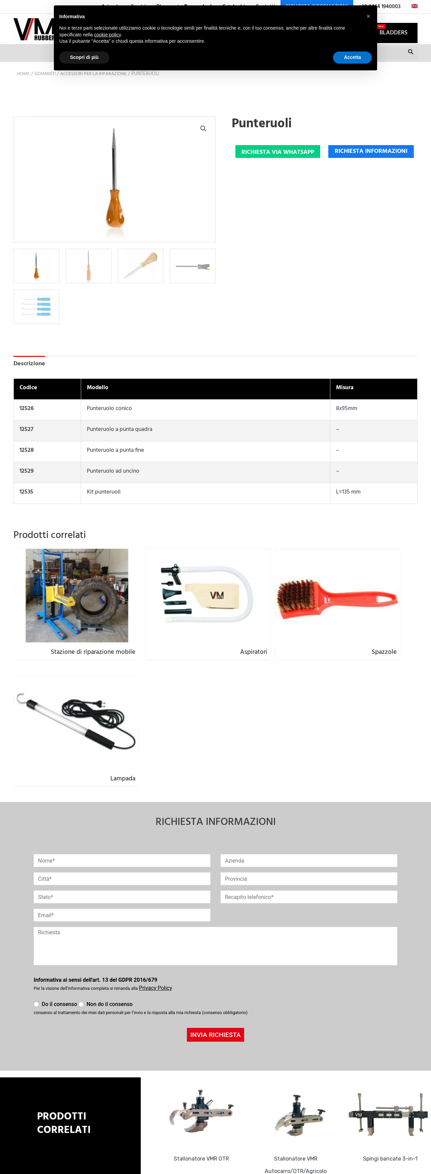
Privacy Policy (166, 1112)
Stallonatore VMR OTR (205, 1016)
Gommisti (47, 86)
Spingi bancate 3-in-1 (394, 1016)
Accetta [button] (352, 57)
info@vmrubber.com (177, 1083)
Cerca (411, 66)
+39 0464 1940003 (174, 1094)
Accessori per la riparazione (100, 86)
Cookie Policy (166, 1123)
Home (24, 86)
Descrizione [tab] (29, 376)
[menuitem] (412, 6)
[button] (203, 141)
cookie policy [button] (107, 34)
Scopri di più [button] (84, 57)
